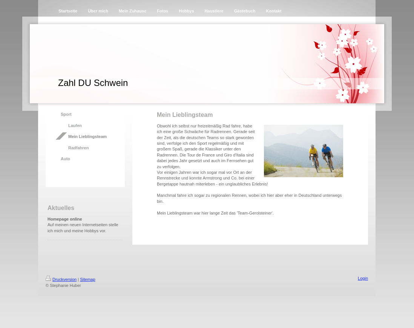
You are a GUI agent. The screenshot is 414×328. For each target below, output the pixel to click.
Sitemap (87, 279)
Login (363, 278)
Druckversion (61, 279)
